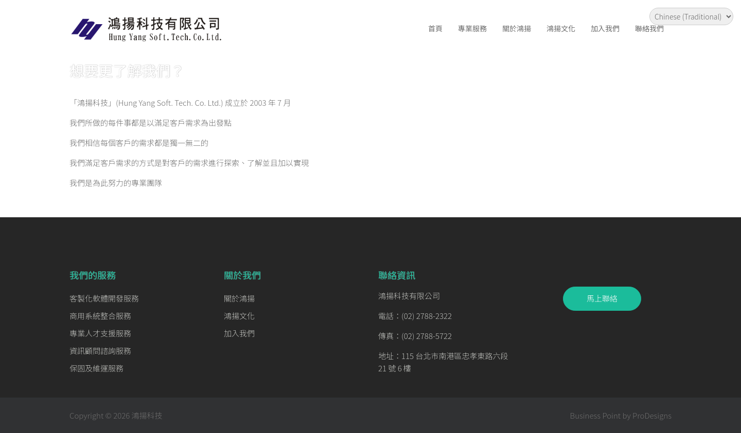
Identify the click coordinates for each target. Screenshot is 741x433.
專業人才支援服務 (100, 333)
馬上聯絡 (602, 298)
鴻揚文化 (560, 28)
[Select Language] (691, 16)
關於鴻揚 (516, 28)
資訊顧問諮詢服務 (100, 350)
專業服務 (472, 28)
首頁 (435, 28)
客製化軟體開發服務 (104, 298)
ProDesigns (652, 415)
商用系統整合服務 (100, 315)
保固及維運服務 (96, 368)
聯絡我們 (649, 28)
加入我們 (605, 28)
